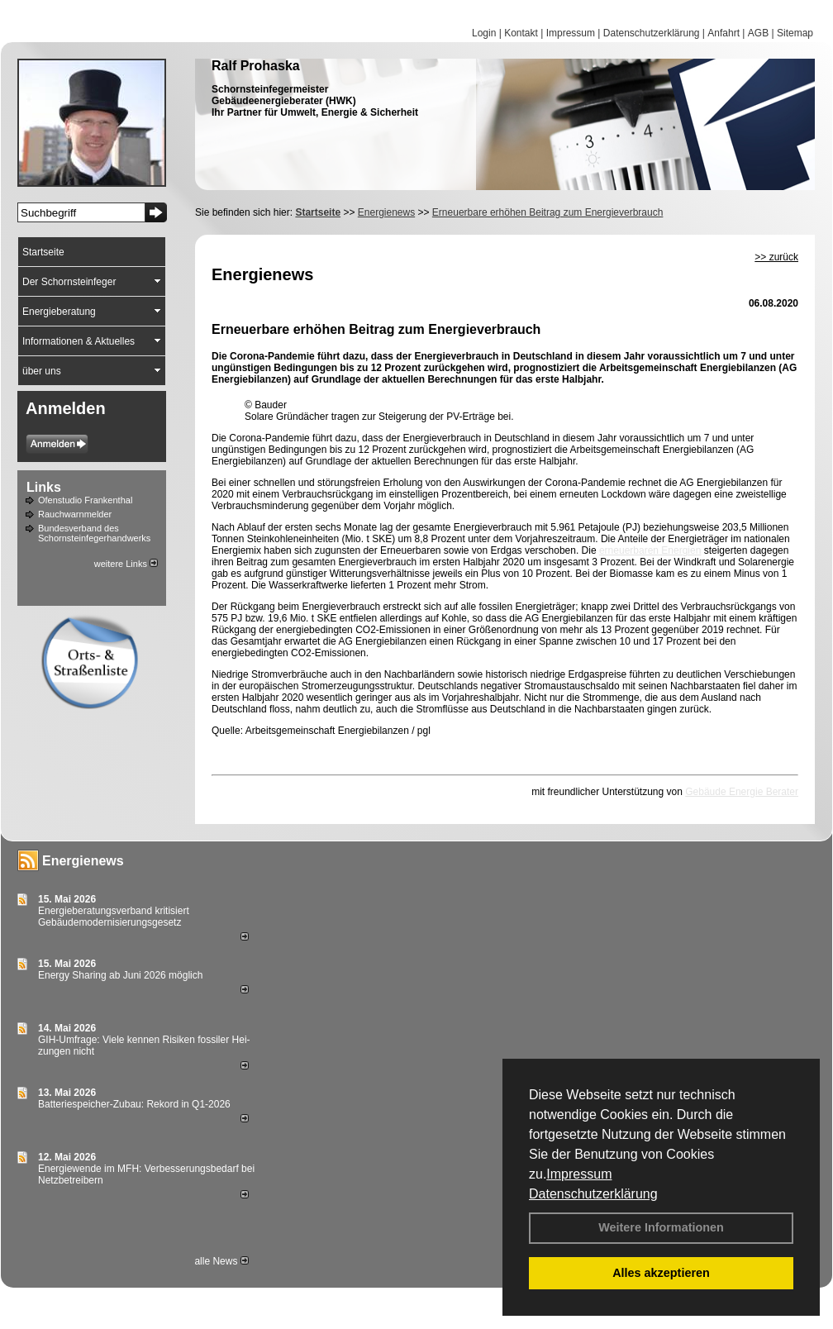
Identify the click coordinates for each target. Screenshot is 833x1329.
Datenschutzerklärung (593, 1194)
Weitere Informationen (661, 1227)
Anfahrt (723, 33)
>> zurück (776, 257)
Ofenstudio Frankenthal (85, 500)
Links (43, 487)
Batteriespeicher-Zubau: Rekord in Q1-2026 (134, 1104)
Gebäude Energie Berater (741, 792)
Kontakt (521, 33)
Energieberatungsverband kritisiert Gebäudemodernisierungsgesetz (113, 916)
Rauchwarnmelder (75, 514)
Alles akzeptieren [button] (661, 1272)
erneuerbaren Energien (650, 550)
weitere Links (126, 564)
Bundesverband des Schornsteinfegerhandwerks (94, 533)
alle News (221, 1261)
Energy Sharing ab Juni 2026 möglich (120, 975)
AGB (758, 33)
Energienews (83, 861)
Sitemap (795, 33)
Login (484, 33)
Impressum (579, 1174)
